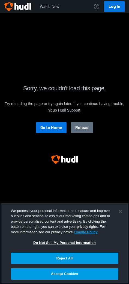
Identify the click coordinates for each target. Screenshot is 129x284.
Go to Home (51, 127)
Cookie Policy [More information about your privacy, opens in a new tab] (85, 232)
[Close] (120, 211)
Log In (114, 6)
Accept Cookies (64, 274)
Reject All (64, 258)
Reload (82, 127)
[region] (64, 243)
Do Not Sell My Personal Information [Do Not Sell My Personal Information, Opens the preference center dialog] (64, 243)
